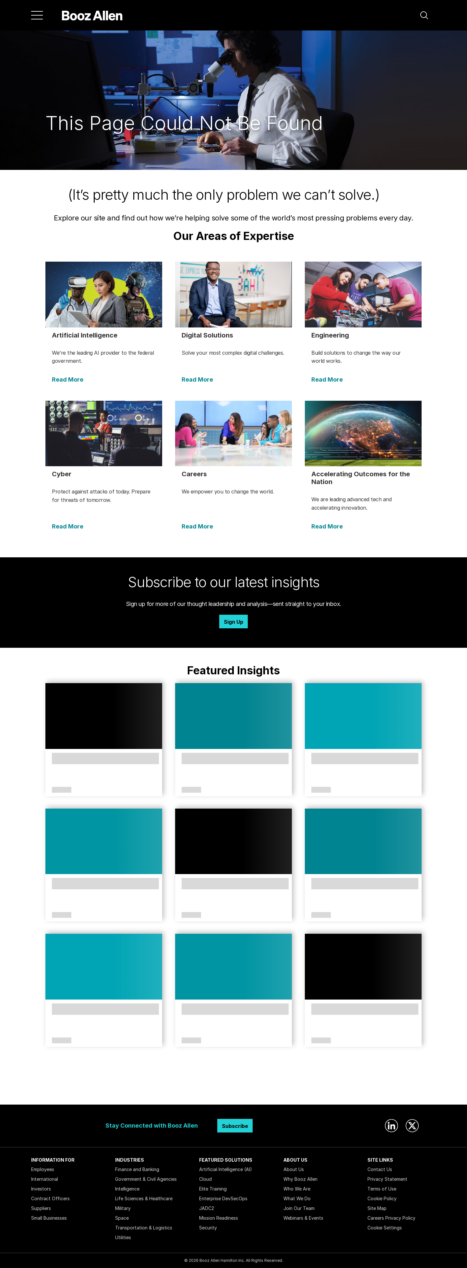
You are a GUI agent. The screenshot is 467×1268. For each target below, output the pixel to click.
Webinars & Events (303, 1218)
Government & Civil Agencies (146, 1179)
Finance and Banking (137, 1169)
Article (61, 790)
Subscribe (235, 1126)
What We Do (297, 1198)
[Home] (92, 15)
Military (123, 1208)
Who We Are (296, 1188)
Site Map (377, 1208)
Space (122, 1218)
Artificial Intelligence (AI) (225, 1169)
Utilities (123, 1237)
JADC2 (206, 1208)
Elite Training (213, 1188)
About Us (293, 1169)
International (44, 1179)
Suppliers (41, 1208)
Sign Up (233, 622)
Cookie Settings (384, 1227)
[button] (424, 15)
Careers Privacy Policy (391, 1218)
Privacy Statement (387, 1179)
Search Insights (233, 1088)
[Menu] (37, 15)
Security (208, 1227)
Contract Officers (50, 1198)
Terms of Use (381, 1188)
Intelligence (127, 1188)
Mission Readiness (218, 1218)
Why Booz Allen (300, 1179)
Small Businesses (49, 1218)
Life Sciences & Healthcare (144, 1198)
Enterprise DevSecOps (223, 1198)
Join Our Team (299, 1208)
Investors (41, 1188)
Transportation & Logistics (143, 1227)
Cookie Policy (382, 1198)
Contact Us (379, 1169)
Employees (42, 1169)
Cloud (205, 1179)
